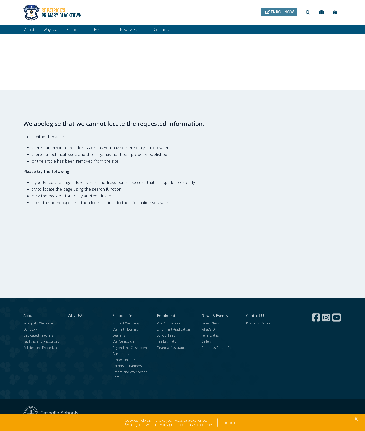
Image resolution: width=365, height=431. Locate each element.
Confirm (229, 422)
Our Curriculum (123, 341)
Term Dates (210, 335)
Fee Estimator (167, 341)
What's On (209, 329)
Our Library (120, 354)
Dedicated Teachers (38, 335)
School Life (76, 29)
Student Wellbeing (125, 323)
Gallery (206, 341)
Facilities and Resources (41, 341)
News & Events (132, 29)
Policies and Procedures (41, 348)
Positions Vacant (258, 323)
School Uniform (124, 360)
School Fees (166, 335)
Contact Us (163, 29)
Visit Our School (169, 323)
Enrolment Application (173, 329)
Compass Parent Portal (218, 348)
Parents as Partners (127, 366)
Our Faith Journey (125, 329)
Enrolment (102, 29)
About (29, 29)
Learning (118, 335)
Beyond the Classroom (129, 348)
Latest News (210, 323)
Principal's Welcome (38, 323)
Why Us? (50, 29)
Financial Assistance (171, 348)
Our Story (30, 329)
